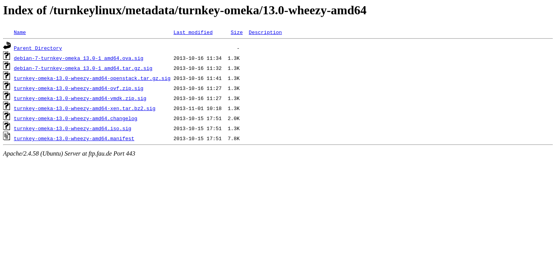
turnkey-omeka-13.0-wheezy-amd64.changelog (75, 118)
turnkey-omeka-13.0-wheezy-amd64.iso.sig (72, 128)
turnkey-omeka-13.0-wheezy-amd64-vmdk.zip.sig (80, 98)
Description (265, 32)
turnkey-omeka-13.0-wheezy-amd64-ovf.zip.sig (78, 88)
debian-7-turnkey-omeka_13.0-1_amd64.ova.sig (78, 57)
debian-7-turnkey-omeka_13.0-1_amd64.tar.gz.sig (83, 67)
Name (20, 32)
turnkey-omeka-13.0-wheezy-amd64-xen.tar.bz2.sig (85, 108)
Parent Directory (38, 47)
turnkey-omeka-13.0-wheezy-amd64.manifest (74, 138)
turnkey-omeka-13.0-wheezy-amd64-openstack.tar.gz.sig (92, 78)
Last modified (192, 32)
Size (236, 32)
